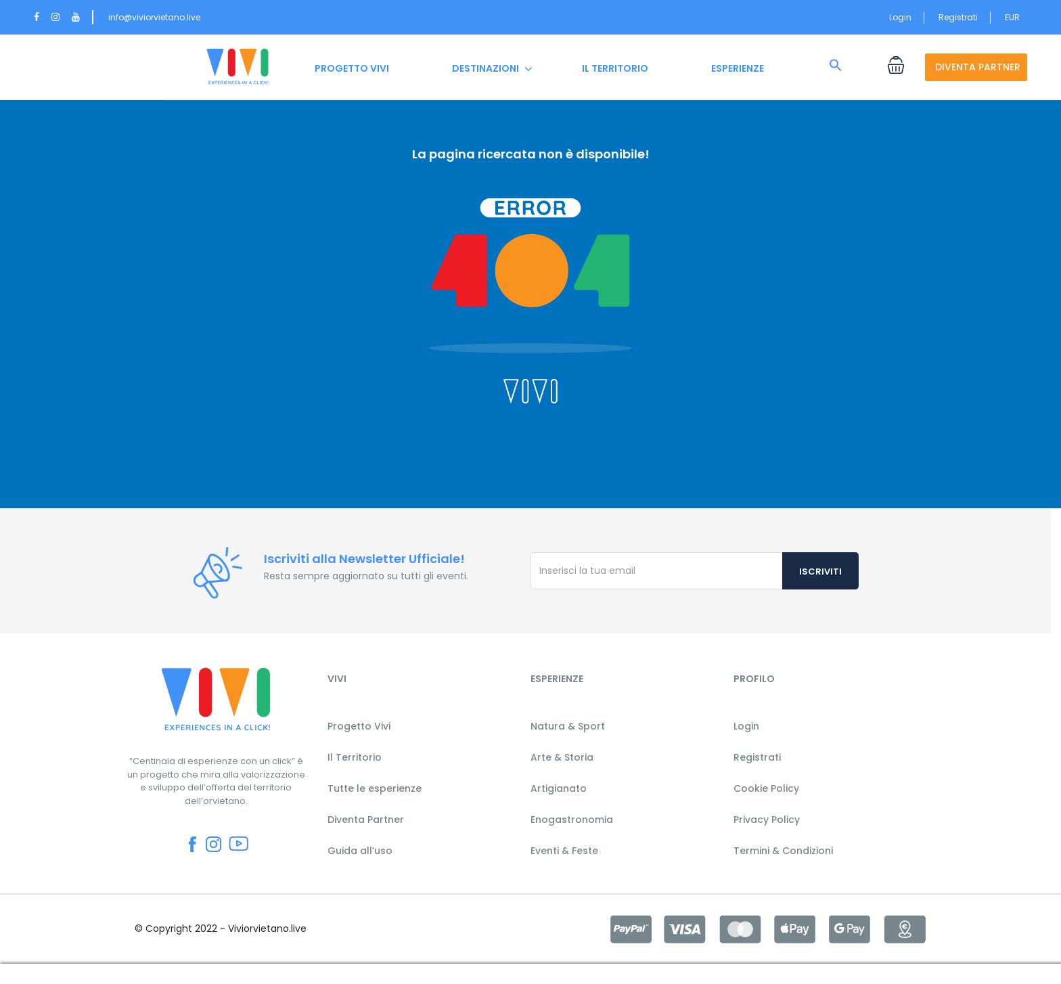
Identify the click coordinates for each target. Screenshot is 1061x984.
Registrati (958, 17)
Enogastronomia (571, 819)
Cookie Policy (766, 788)
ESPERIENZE (737, 68)
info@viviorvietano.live (154, 17)
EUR (1016, 17)
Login (900, 17)
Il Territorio (355, 757)
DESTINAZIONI (485, 68)
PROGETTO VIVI (352, 68)
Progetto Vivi (359, 726)
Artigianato (558, 788)
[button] (835, 65)
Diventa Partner (366, 819)
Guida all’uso (360, 850)
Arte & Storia (561, 757)
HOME (237, 68)
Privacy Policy (766, 819)
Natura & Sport (567, 726)
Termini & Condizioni (783, 850)
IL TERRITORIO (615, 68)
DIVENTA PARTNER (977, 67)
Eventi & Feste (564, 850)
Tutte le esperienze (375, 788)
